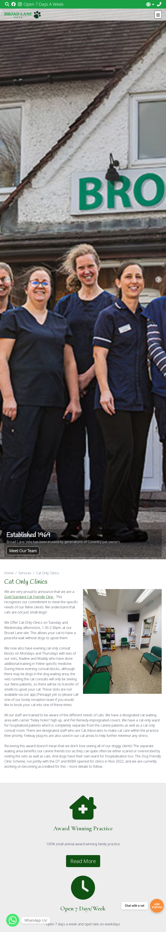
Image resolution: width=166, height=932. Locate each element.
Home (9, 573)
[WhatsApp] (12, 920)
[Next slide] (158, 279)
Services (24, 573)
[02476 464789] (159, 4)
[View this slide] (83, 279)
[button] (150, 4)
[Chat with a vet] (142, 906)
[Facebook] (13, 4)
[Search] (7, 4)
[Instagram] (20, 4)
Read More (83, 861)
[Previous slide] (7, 279)
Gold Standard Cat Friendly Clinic (29, 596)
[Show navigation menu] (158, 14)
